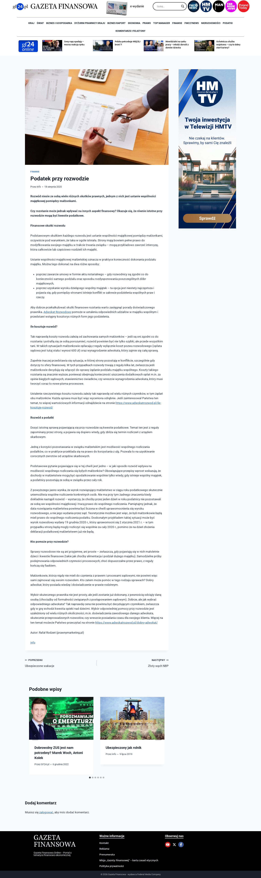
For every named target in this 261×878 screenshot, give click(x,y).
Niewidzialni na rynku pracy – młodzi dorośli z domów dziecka (177, 44)
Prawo (147, 23)
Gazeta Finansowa (55, 841)
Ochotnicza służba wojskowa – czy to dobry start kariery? (228, 44)
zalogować (46, 812)
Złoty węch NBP (134, 663)
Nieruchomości (210, 23)
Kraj (31, 23)
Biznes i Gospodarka (59, 23)
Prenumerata (107, 854)
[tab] (90, 777)
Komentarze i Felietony (130, 31)
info (39, 186)
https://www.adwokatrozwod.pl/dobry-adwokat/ (126, 622)
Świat (40, 23)
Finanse (177, 23)
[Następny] (158, 735)
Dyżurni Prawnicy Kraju (89, 23)
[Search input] (168, 6)
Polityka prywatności (111, 866)
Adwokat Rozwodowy (57, 312)
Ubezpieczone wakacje (59, 663)
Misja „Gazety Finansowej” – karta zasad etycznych (128, 860)
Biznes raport (116, 23)
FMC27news (192, 23)
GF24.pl (45, 764)
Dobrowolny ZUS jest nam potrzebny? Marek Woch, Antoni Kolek (58, 753)
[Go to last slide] (35, 735)
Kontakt (104, 843)
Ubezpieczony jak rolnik (123, 748)
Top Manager (161, 23)
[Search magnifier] (182, 6)
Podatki (228, 23)
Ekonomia (134, 23)
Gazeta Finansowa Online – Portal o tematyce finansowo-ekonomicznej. (53, 853)
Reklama (104, 848)
